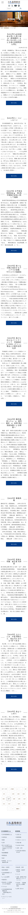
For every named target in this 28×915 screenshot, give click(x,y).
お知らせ (18, 834)
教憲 (3, 840)
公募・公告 (19, 848)
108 (14, 798)
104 (18, 794)
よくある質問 (5, 877)
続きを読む (14, 102)
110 (24, 798)
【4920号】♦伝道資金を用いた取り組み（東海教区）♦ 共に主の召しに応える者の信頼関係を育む (14, 39)
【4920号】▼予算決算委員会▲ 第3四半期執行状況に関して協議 (14, 194)
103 (13, 794)
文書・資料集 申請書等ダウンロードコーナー (21, 878)
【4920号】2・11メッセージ (14, 119)
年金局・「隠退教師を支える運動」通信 (21, 884)
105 (24, 794)
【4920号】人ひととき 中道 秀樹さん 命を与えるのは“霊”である (14, 638)
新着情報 (17, 831)
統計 (3, 858)
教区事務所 (5, 870)
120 (19, 803)
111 (4, 803)
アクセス (4, 886)
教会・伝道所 (5, 867)
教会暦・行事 (20, 867)
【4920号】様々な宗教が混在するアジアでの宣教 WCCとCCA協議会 (14, 269)
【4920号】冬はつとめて (14, 713)
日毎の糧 (18, 842)
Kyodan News (20, 845)
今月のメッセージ (21, 840)
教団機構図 (5, 852)
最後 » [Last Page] (18, 808)
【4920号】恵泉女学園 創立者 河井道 (14, 562)
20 (25, 789)
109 (19, 798)
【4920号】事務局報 (14, 499)
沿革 (3, 842)
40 (4, 794)
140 (24, 803)
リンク (18, 874)
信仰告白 (4, 837)
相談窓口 (4, 879)
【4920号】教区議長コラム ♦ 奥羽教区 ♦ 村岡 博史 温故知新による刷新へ (15, 423)
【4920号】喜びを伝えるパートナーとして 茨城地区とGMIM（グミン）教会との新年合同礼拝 (14, 343)
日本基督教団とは (6, 831)
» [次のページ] (12, 808)
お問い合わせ (20, 888)
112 (9, 803)
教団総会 (4, 855)
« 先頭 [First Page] (12, 789)
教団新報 (11, 19)
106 (3, 798)
